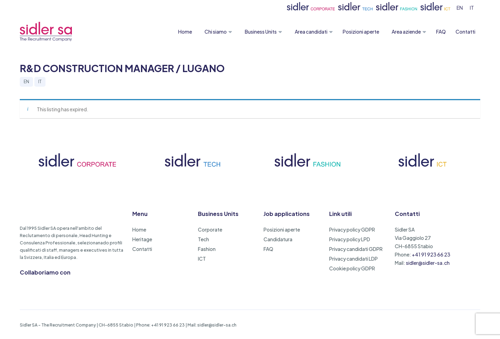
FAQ (441, 31)
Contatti (465, 31)
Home (185, 31)
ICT (202, 258)
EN (26, 81)
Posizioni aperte (361, 31)
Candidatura (278, 239)
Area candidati (311, 31)
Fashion (207, 249)
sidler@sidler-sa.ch (428, 263)
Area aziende (406, 31)
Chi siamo (216, 31)
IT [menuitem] (472, 8)
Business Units (261, 31)
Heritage (142, 239)
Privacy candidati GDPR (356, 249)
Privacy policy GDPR (352, 229)
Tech (203, 239)
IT (40, 81)
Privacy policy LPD (349, 239)
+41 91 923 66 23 (431, 254)
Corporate (210, 229)
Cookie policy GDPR (352, 268)
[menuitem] (459, 7)
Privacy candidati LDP (353, 258)
